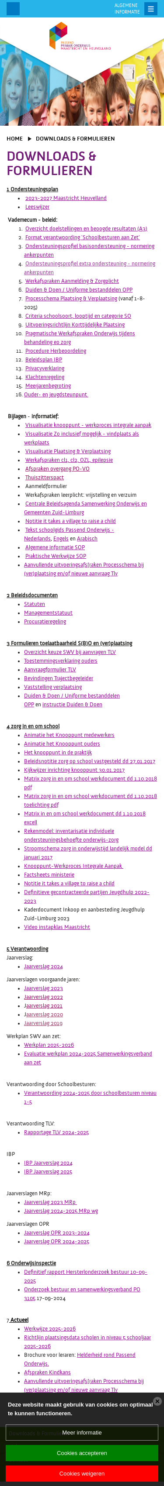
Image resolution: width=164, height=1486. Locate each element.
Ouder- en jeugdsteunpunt (56, 395)
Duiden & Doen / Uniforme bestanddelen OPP (79, 290)
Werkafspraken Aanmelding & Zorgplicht (72, 281)
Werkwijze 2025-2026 (50, 1329)
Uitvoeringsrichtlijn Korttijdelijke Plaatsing (75, 325)
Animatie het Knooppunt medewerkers (69, 735)
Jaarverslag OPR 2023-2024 (57, 1233)
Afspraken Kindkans (47, 1372)
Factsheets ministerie (49, 875)
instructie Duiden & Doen (72, 705)
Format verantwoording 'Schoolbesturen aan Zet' (82, 237)
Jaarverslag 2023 (43, 988)
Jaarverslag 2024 (43, 966)
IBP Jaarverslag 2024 (48, 1163)
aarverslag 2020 (44, 1014)
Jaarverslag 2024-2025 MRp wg (61, 1211)
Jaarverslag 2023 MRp (50, 1202)
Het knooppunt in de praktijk (58, 753)
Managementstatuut (48, 613)
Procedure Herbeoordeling (55, 351)
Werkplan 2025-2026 (49, 1045)
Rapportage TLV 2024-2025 (56, 1132)
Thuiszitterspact (44, 478)
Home (15, 139)
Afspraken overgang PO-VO (57, 469)
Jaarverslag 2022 (43, 997)
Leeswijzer (37, 207)
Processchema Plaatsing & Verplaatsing (71, 299)
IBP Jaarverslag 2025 (48, 1172)
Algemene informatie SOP (55, 547)
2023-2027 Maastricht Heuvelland (66, 198)
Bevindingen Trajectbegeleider (58, 678)
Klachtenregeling (44, 377)
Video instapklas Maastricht (57, 927)
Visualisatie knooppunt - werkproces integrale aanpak (88, 425)
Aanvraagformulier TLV (50, 670)
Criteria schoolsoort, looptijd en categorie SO (78, 316)
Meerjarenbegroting (48, 386)
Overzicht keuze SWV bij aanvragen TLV (70, 652)
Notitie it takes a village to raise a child (70, 521)
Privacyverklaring (44, 368)
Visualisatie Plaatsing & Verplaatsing (68, 451)
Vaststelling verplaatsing (53, 687)
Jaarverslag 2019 (43, 1023)
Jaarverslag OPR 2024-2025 (56, 1241)
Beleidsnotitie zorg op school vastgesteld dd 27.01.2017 (89, 761)
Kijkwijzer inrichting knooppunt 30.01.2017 (74, 770)
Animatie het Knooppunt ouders (62, 744)
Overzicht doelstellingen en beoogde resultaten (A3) (86, 229)
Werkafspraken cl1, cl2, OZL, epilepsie (69, 460)
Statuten (34, 604)
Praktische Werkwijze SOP (55, 556)
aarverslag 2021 (44, 1006)
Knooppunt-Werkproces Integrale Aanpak (73, 866)
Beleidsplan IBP (43, 360)
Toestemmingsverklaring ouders (61, 661)
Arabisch (87, 539)
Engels (61, 539)
